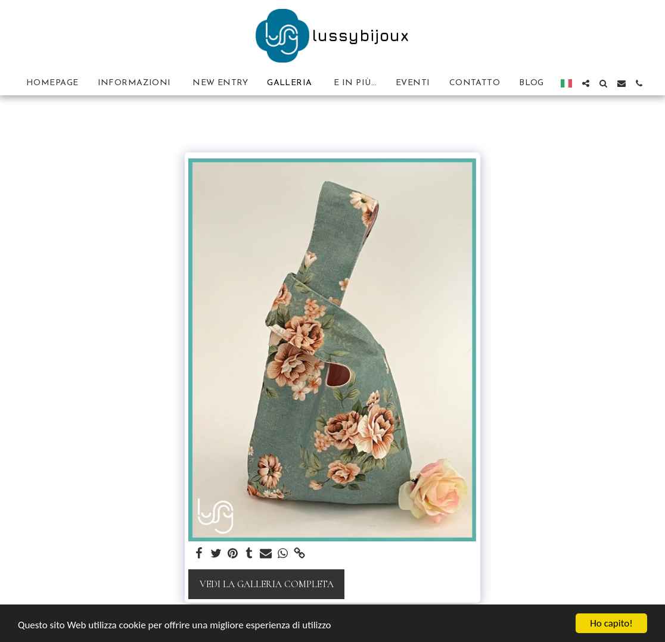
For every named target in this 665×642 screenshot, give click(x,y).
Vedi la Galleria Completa (267, 584)
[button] (585, 83)
